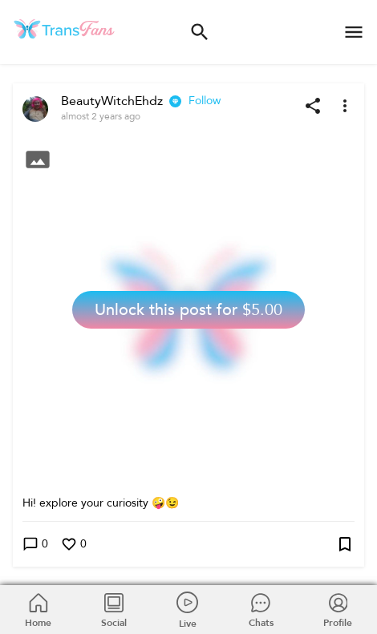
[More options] (345, 106)
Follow (204, 101)
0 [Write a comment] (35, 544)
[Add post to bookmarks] (345, 544)
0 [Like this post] (74, 544)
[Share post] (313, 106)
